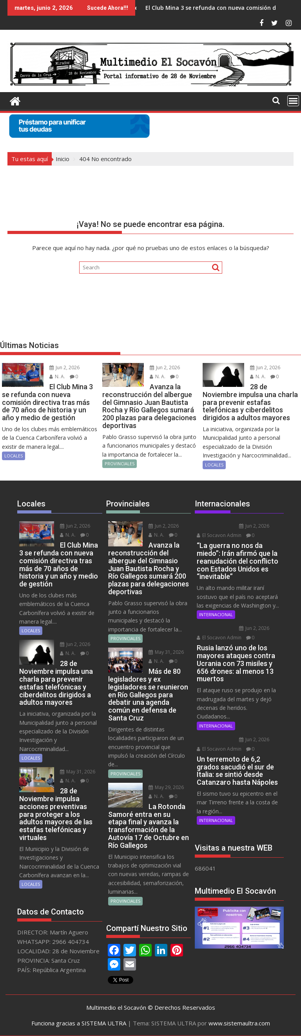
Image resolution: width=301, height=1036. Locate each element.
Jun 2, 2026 (64, 367)
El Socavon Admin (219, 535)
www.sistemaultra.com (239, 1023)
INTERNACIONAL (216, 614)
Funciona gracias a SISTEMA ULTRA (78, 1023)
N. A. (57, 376)
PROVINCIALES (119, 463)
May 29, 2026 (166, 787)
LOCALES (13, 456)
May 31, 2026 (77, 771)
